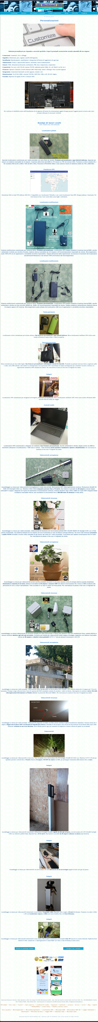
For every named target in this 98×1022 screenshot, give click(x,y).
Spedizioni (62, 1004)
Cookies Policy (46, 1006)
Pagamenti (54, 1004)
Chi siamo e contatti (37, 13)
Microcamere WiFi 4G (74, 1009)
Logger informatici (88, 1009)
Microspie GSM (60, 1009)
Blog (66, 13)
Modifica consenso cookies (60, 1006)
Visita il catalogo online (25, 948)
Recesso (77, 1004)
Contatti (20, 1004)
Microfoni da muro (37, 1011)
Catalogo (14, 13)
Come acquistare (55, 13)
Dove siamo (12, 1004)
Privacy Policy (36, 1006)
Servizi (23, 13)
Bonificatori (25, 1011)
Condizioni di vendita (43, 1004)
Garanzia (70, 1004)
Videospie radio (60, 1011)
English (84, 13)
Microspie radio (72, 1011)
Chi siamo (4, 1004)
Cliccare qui (42, 985)
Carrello (75, 13)
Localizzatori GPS (48, 1009)
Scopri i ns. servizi (73, 948)
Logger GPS (48, 1011)
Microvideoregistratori (33, 1009)
